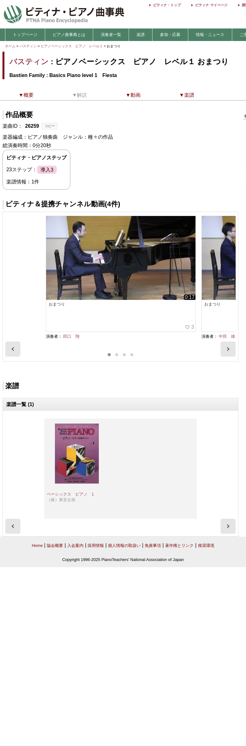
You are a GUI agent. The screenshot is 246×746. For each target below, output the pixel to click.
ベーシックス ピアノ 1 (70, 494)
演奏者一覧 (111, 34)
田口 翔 (71, 336)
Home (37, 545)
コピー (50, 126)
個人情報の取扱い (124, 545)
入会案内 (75, 545)
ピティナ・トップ (167, 5)
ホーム (10, 46)
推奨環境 (206, 545)
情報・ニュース (210, 34)
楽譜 (140, 34)
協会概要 (55, 545)
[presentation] (12, 349)
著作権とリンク (179, 545)
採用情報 (96, 545)
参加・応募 (170, 34)
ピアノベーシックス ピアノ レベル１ (72, 46)
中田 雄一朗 (231, 336)
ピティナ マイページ (211, 5)
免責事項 (153, 545)
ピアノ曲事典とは (69, 34)
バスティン (28, 46)
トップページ (25, 34)
